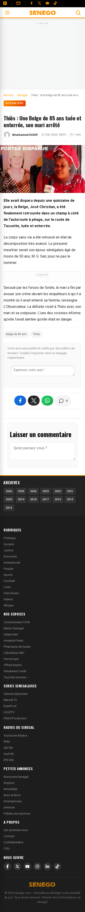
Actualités (14, 103)
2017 (45, 499)
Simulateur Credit (15, 671)
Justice (8, 550)
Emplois (9, 783)
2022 (58, 491)
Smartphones (13, 801)
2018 (33, 499)
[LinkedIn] (47, 866)
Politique (10, 538)
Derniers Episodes (16, 694)
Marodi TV (10, 700)
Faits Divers (11, 593)
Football (9, 581)
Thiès (36, 334)
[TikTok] (57, 866)
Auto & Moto (12, 795)
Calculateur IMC (14, 652)
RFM (7, 741)
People (8, 568)
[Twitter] (39, 3)
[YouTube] (47, 3)
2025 (21, 491)
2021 (70, 491)
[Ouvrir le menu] (7, 13)
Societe (9, 544)
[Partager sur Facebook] (20, 401)
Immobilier (10, 789)
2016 (58, 499)
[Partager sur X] (34, 401)
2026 (9, 491)
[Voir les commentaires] (63, 401)
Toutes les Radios (15, 735)
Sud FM (9, 754)
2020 (9, 499)
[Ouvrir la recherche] (78, 13)
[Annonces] (5, 3)
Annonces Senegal (16, 776)
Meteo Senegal (14, 628)
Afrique (8, 605)
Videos (8, 599)
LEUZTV (9, 712)
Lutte (7, 587)
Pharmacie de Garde (17, 646)
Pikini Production (15, 718)
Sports (8, 574)
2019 (21, 499)
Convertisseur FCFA (17, 622)
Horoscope (11, 659)
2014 (9, 507)
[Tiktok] (55, 3)
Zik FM (8, 747)
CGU (7, 848)
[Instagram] (37, 866)
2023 (45, 491)
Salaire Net (11, 634)
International (12, 562)
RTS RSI (9, 760)
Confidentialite (13, 842)
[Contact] (18, 3)
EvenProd (10, 706)
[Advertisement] (43, 55)
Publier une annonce (17, 813)
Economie (10, 556)
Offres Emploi (13, 665)
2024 (33, 491)
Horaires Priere (13, 640)
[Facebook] (31, 3)
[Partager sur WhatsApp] (47, 401)
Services (9, 807)
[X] (17, 866)
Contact (9, 836)
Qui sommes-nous (16, 830)
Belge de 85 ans (16, 334)
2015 (70, 499)
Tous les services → (17, 677)
